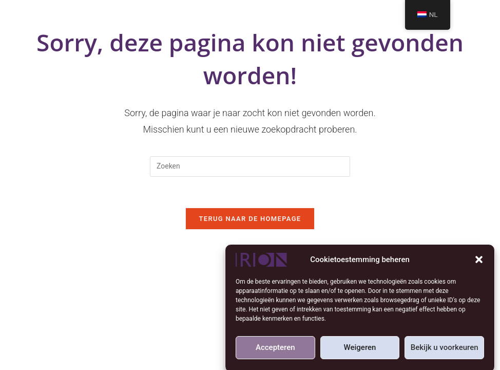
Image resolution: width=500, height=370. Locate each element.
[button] (479, 261)
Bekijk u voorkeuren (444, 349)
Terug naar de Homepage (250, 219)
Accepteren (275, 349)
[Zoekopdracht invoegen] (250, 166)
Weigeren (360, 349)
